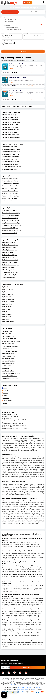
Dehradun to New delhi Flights (10, 134)
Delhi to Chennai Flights (8, 267)
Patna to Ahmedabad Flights (10, 228)
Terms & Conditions (22, 687)
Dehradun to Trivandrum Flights (11, 129)
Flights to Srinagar (7, 314)
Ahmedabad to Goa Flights (9, 146)
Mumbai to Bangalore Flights (10, 245)
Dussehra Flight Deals (8, 336)
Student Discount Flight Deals (10, 346)
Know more (30, 72)
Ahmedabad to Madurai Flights (10, 156)
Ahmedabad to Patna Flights (10, 164)
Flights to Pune (6, 309)
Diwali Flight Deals (7, 331)
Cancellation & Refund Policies (21, 689)
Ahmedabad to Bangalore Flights (11, 149)
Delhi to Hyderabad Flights (9, 250)
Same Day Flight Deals (8, 371)
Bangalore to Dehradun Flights (10, 183)
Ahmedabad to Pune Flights (9, 169)
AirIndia (4, 395)
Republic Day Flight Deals (9, 338)
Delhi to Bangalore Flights (9, 247)
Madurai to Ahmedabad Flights (10, 215)
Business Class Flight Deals (9, 376)
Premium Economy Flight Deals (10, 378)
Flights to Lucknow (7, 304)
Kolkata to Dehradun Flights (9, 198)
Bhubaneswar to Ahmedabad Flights (12, 225)
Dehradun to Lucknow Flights (10, 127)
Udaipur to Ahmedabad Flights (10, 220)
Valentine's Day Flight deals (9, 351)
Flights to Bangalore (7, 294)
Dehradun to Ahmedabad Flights (11, 137)
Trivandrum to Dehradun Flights (11, 196)
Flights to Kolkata (6, 296)
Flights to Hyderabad (8, 301)
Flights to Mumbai (7, 287)
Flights (8, 106)
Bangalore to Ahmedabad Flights (11, 223)
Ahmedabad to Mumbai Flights (10, 154)
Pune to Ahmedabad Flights (9, 233)
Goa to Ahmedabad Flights (9, 210)
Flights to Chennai (7, 306)
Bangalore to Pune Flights (9, 275)
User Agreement (29, 687)
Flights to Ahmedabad (8, 299)
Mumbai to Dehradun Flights (10, 178)
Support (13, 684)
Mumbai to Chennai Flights (9, 255)
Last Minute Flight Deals (8, 366)
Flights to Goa (6, 292)
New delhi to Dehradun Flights (10, 188)
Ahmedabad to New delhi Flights (11, 151)
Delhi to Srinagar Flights (8, 270)
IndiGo (4, 388)
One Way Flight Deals (8, 358)
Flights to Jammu (6, 319)
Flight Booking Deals (7, 368)
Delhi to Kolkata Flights (8, 257)
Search (23, 51)
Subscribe (27, 667)
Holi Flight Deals (6, 333)
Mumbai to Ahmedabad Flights (10, 265)
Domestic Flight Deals (8, 353)
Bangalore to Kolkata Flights (10, 272)
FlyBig (4, 403)
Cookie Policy (35, 689)
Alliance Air (5, 398)
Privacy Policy (38, 687)
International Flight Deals (9, 361)
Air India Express (7, 400)
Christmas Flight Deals (8, 348)
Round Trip (34, 12)
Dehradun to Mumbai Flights (10, 114)
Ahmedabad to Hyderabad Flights (11, 166)
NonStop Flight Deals (8, 363)
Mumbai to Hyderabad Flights (10, 260)
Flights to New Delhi (7, 289)
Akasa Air (5, 393)
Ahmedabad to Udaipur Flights (10, 161)
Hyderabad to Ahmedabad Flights (11, 230)
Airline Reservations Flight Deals (11, 373)
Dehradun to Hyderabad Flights (11, 122)
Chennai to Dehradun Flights (10, 191)
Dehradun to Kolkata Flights (9, 132)
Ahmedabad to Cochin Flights (10, 159)
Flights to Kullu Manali (8, 321)
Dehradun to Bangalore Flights (10, 119)
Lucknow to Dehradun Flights (10, 193)
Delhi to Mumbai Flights (8, 242)
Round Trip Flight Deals (8, 356)
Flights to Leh (5, 311)
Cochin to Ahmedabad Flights (10, 218)
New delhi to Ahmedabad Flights (11, 213)
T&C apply (11, 68)
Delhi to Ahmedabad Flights (9, 262)
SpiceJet (5, 390)
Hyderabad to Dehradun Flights (11, 186)
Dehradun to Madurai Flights (10, 117)
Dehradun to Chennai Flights (10, 124)
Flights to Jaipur (6, 316)
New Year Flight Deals (8, 343)
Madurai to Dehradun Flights (10, 181)
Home (3, 106)
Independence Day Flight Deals (11, 341)
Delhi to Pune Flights (7, 252)
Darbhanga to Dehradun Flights (10, 201)
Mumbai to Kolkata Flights (9, 277)
